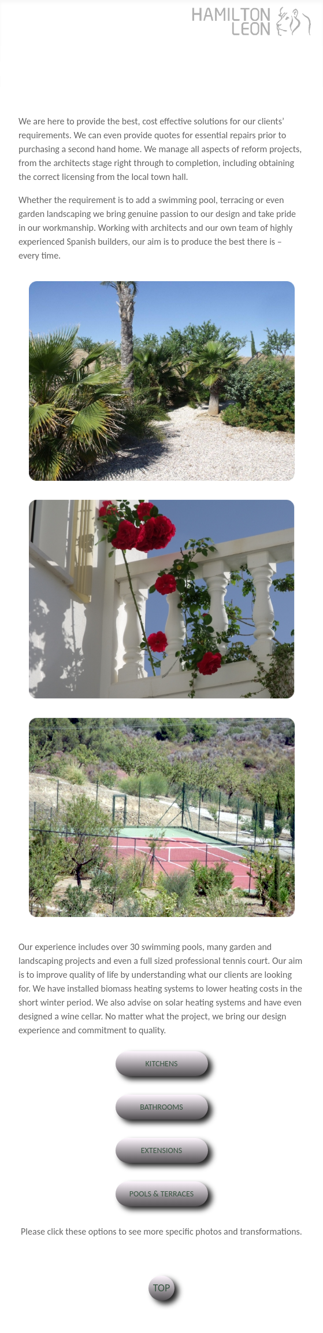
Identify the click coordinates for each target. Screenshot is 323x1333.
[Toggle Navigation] (12, 69)
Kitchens (162, 1064)
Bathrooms (161, 1107)
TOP (161, 1288)
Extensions (162, 1150)
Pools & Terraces (161, 1194)
